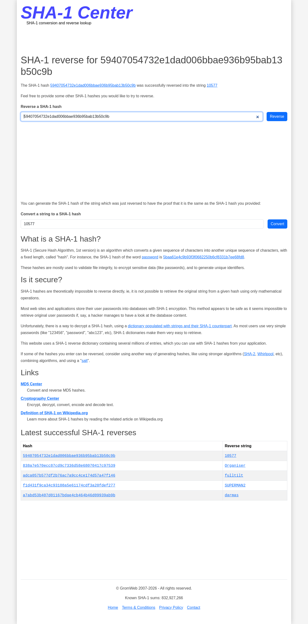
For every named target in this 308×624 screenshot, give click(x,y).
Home (113, 607)
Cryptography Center (40, 398)
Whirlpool (265, 354)
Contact (193, 607)
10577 (212, 85)
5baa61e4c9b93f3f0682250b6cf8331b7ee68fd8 (203, 257)
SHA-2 (249, 354)
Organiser (235, 466)
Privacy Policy (171, 607)
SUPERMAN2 (235, 485)
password (150, 257)
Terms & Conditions (138, 607)
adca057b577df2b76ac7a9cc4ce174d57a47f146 (69, 475)
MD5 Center (31, 384)
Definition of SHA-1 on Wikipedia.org (54, 413)
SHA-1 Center (76, 12)
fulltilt (234, 475)
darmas (232, 495)
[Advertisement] (154, 40)
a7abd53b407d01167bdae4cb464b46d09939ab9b (69, 495)
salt (85, 361)
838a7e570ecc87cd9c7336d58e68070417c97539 (69, 466)
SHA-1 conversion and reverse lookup (58, 23)
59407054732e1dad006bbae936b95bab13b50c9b (93, 85)
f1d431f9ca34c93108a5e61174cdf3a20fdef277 (69, 485)
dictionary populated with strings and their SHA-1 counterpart (179, 326)
